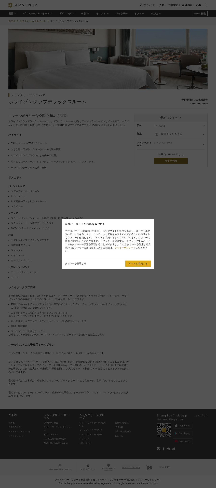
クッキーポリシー (124, 247)
